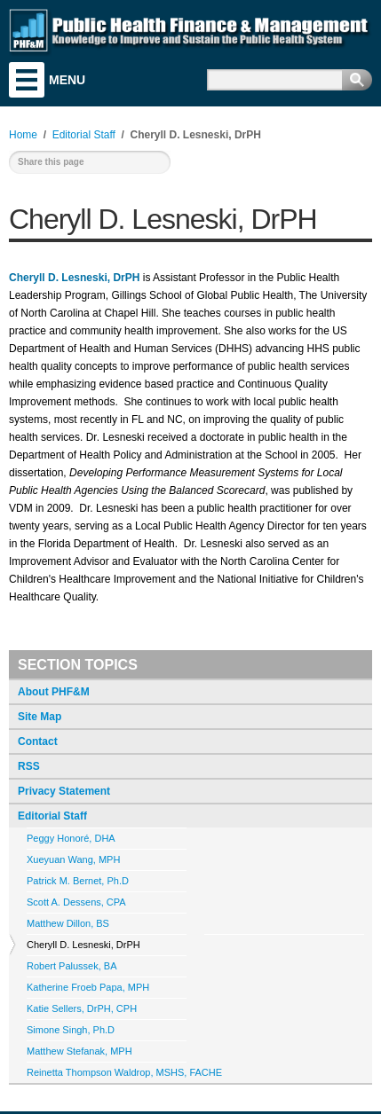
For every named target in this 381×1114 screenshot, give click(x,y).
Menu (26, 80)
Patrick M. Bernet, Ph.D (78, 880)
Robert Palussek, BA (72, 966)
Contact (38, 741)
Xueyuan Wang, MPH (73, 859)
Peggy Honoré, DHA (71, 838)
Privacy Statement (64, 791)
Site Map (39, 716)
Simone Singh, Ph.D (71, 1029)
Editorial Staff (52, 816)
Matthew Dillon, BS (68, 923)
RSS (29, 766)
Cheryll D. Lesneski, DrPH (83, 944)
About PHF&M (54, 692)
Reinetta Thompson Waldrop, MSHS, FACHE (124, 1072)
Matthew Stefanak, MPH (79, 1051)
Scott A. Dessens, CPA (76, 902)
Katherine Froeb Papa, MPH (88, 987)
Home (23, 135)
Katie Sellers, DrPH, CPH (82, 1008)
